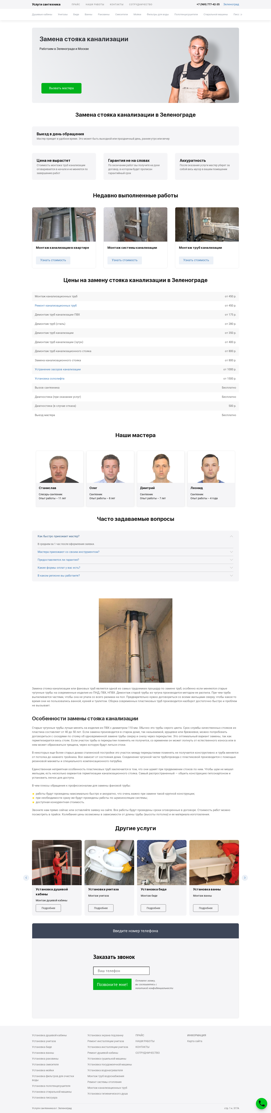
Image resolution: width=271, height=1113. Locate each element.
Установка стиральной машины (52, 1091)
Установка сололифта (49, 378)
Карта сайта (194, 1041)
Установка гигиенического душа (108, 1093)
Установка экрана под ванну (105, 1035)
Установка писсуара (44, 1097)
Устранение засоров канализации (58, 369)
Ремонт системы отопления (105, 1081)
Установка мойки (43, 1070)
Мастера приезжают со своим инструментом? (68, 552)
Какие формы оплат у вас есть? (59, 567)
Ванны (88, 14)
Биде (76, 14)
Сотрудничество (140, 4)
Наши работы (95, 4)
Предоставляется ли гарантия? (58, 559)
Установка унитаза (44, 1041)
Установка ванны (43, 1052)
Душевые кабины (42, 14)
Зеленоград (231, 4)
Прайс (76, 4)
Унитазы (63, 14)
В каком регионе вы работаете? (59, 575)
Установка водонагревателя (105, 1070)
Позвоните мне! (112, 984)
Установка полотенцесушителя (51, 1085)
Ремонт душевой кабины (103, 1052)
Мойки (137, 14)
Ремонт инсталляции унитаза (106, 1041)
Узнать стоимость (53, 260)
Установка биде (42, 1046)
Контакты (116, 4)
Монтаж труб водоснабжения (106, 1076)
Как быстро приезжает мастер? (58, 536)
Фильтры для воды (158, 14)
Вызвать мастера (61, 88)
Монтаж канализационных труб (107, 1087)
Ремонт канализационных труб (56, 305)
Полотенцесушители (186, 14)
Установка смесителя (45, 1064)
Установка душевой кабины (49, 1035)
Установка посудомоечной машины (110, 1064)
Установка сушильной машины (107, 1058)
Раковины (104, 14)
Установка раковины (45, 1058)
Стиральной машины (216, 14)
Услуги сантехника (46, 4)
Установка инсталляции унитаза (108, 1046)
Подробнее (48, 908)
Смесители (121, 14)
